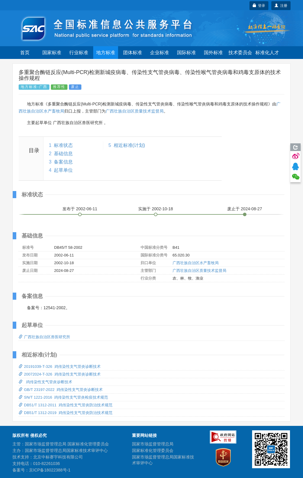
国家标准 (51, 52)
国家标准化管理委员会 (152, 450)
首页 (25, 52)
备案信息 (63, 161)
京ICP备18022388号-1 (49, 470)
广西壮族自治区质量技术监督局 (135, 111)
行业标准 (78, 52)
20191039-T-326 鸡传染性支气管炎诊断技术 (60, 366)
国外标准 (213, 52)
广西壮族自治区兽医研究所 (44, 337)
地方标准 (105, 52)
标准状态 (63, 145)
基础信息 (63, 153)
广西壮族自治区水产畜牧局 (196, 263)
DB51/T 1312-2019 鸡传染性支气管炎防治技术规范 (65, 412)
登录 (259, 6)
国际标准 (186, 52)
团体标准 (132, 52)
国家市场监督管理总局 (152, 444)
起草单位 (63, 170)
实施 (155, 208)
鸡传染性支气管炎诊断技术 (45, 382)
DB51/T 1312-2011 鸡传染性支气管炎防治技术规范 (65, 405)
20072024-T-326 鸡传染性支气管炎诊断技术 (60, 374)
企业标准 (159, 52)
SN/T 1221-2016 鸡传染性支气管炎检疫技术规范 (63, 397)
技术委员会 (240, 52)
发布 (79, 208)
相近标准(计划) (129, 145)
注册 (281, 6)
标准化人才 (267, 52)
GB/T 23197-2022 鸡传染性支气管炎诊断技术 (61, 389)
